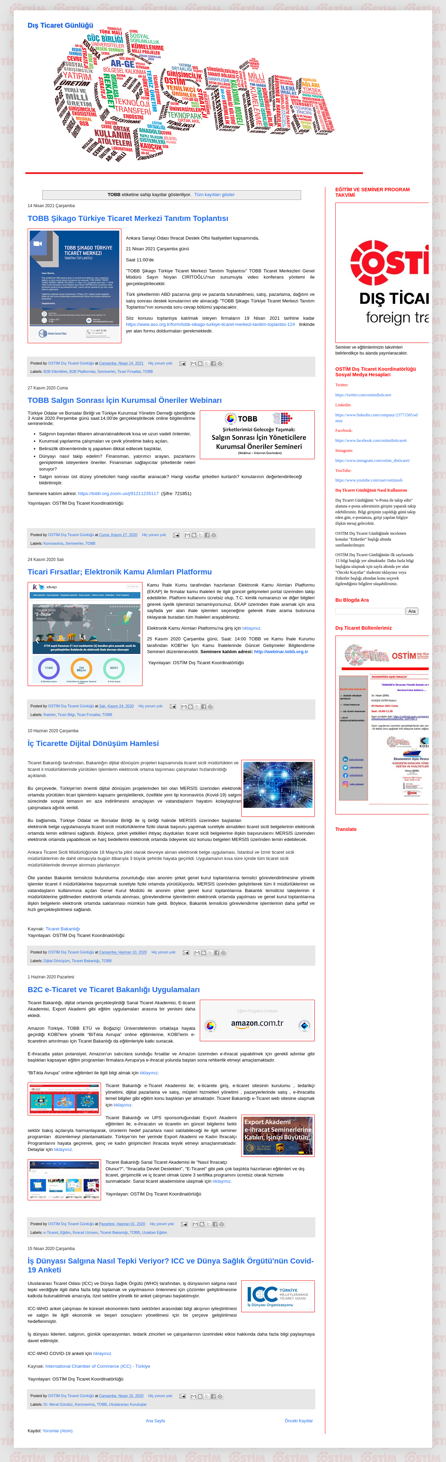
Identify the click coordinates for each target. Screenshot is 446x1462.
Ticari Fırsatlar (129, 371)
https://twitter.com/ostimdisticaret (363, 395)
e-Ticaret (51, 1232)
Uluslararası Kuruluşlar (128, 1404)
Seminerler (106, 371)
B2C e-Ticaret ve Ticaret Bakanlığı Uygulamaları (114, 989)
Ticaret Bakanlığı (86, 961)
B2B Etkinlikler (55, 371)
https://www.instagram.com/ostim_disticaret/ (372, 460)
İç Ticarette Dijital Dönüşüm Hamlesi (93, 743)
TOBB (148, 371)
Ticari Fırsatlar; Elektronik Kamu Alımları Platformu (120, 572)
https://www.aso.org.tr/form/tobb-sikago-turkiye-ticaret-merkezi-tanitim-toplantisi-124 (210, 324)
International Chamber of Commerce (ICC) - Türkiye (97, 1366)
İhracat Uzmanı (85, 1232)
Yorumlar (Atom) (58, 1431)
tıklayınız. (252, 628)
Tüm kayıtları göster (214, 194)
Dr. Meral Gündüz (58, 1404)
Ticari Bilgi (65, 715)
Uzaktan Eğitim (154, 1232)
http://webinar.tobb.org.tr (281, 651)
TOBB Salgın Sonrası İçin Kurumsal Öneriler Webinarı (125, 400)
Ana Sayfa (155, 1421)
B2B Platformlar (82, 371)
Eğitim (65, 1232)
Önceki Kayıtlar (299, 1421)
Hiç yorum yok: (161, 363)
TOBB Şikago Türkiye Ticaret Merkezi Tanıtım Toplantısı (128, 218)
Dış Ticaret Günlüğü (60, 25)
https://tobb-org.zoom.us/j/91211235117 (118, 493)
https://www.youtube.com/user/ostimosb (368, 480)
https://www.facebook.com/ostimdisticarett (371, 440)
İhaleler (50, 715)
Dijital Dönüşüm (57, 961)
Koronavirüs (54, 543)
